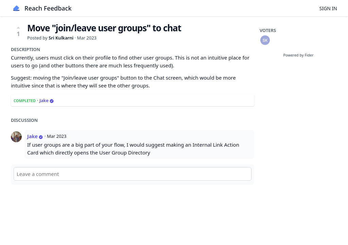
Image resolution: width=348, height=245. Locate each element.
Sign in (328, 8)
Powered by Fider (298, 55)
